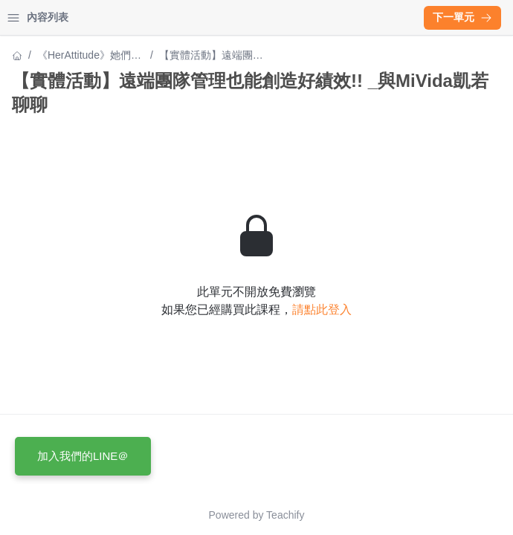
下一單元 (462, 17)
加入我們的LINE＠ (83, 456)
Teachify (285, 515)
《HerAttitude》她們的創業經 (89, 56)
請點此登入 (322, 309)
